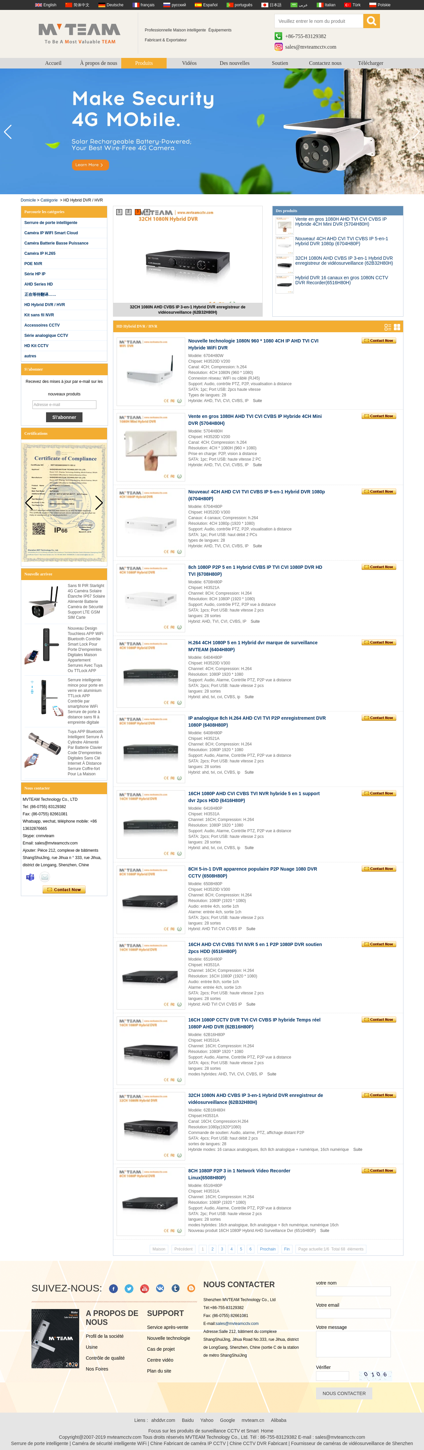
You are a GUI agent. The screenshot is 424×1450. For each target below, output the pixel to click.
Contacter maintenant (64, 889)
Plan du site (159, 1371)
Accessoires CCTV (42, 325)
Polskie (384, 5)
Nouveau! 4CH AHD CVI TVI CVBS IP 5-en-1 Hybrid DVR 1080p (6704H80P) (341, 241)
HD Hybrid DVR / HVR (45, 304)
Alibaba (279, 1420)
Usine (92, 1347)
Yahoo (206, 1420)
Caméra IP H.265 (40, 253)
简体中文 (81, 5)
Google (227, 1420)
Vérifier (323, 1367)
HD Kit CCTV (37, 345)
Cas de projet (161, 1349)
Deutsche (115, 5)
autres (30, 356)
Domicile (28, 200)
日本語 (276, 5)
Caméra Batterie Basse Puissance (56, 243)
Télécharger (370, 63)
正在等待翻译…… (40, 294)
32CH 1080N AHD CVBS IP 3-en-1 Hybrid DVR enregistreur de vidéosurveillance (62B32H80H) (187, 310)
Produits (144, 63)
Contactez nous (325, 63)
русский (179, 5)
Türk (356, 5)
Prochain (268, 1249)
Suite (257, 400)
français (148, 5)
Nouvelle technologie (168, 1338)
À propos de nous (98, 63)
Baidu (188, 1420)
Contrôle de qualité (105, 1358)
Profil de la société (105, 1336)
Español (210, 5)
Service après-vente (167, 1327)
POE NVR (33, 263)
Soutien (280, 63)
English (49, 5)
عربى (303, 5)
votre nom (326, 1283)
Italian (330, 5)
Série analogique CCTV (46, 335)
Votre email (327, 1305)
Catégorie (49, 200)
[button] (416, 132)
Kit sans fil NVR (39, 315)
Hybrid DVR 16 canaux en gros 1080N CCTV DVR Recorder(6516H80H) (341, 280)
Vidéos (189, 63)
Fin (287, 1249)
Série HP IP (35, 274)
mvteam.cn (252, 1420)
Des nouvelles (234, 63)
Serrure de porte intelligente (51, 222)
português (243, 5)
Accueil (53, 63)
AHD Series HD (39, 284)
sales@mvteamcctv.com (311, 47)
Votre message (331, 1327)
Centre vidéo (160, 1360)
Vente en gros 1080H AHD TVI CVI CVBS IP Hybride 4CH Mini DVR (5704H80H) (341, 221)
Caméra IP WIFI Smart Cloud (51, 233)
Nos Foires (97, 1369)
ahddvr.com (163, 1420)
